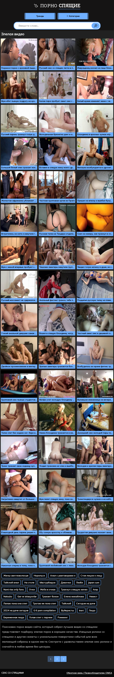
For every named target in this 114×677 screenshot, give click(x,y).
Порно (57, 5)
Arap (95, 589)
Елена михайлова (74, 596)
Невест (93, 596)
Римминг (63, 617)
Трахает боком (50, 596)
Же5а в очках (47, 589)
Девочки (66, 582)
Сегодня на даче (85, 603)
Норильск (39, 575)
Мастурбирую (47, 582)
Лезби (79, 582)
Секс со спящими (12, 672)
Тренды (40, 16)
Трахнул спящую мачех (74, 589)
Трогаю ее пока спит (44, 603)
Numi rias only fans (13, 589)
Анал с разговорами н (62, 575)
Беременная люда (13, 617)
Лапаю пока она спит (15, 603)
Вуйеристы (67, 610)
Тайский (66, 603)
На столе (29, 582)
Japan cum (93, 582)
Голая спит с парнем (40, 617)
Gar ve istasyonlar (27, 596)
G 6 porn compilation (44, 610)
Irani (81, 610)
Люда (92, 610)
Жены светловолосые (15, 575)
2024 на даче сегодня (15, 610)
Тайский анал (11, 582)
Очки (32, 589)
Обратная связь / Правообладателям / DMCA (89, 673)
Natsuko (7, 596)
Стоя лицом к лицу (91, 575)
